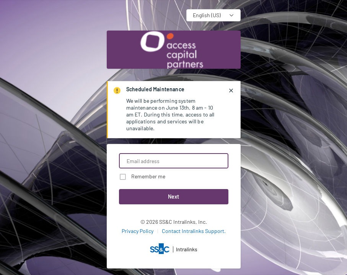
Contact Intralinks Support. (194, 231)
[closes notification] (231, 90)
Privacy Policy (137, 231)
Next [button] (173, 196)
